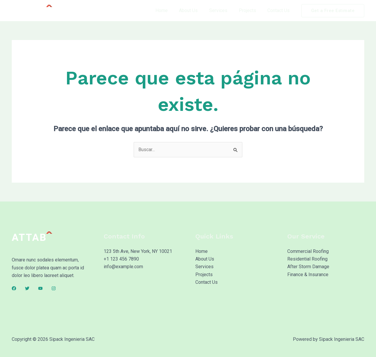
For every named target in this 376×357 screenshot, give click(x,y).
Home (170, 10)
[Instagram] (53, 288)
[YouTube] (40, 288)
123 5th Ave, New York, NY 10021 (138, 251)
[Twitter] (27, 288)
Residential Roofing (307, 259)
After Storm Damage (308, 267)
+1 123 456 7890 (121, 259)
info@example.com (123, 267)
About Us (195, 10)
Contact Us (279, 10)
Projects (250, 10)
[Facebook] (14, 288)
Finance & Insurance (307, 274)
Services (223, 10)
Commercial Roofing (308, 251)
